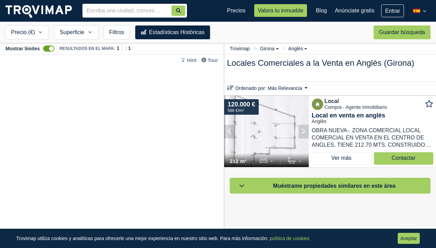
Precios (236, 10)
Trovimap (240, 48)
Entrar (392, 11)
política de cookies (289, 238)
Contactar (403, 158)
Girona (269, 48)
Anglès (297, 48)
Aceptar (408, 238)
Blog (321, 10)
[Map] (112, 151)
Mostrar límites (23, 48)
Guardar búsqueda (402, 32)
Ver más (341, 158)
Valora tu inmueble (280, 10)
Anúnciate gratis (355, 10)
